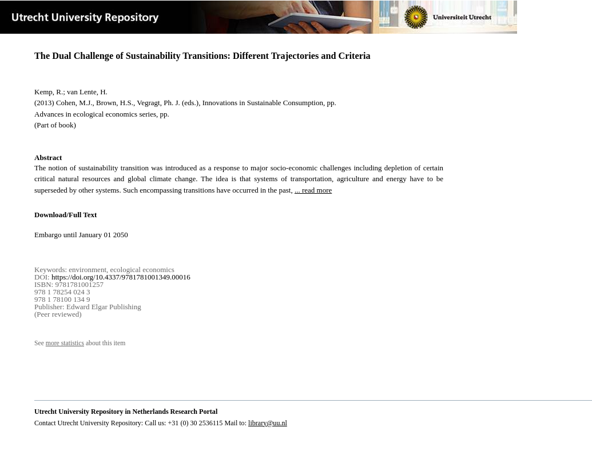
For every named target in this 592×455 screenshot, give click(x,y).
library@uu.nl (267, 423)
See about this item (79, 343)
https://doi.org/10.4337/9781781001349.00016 (120, 277)
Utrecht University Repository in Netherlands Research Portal (125, 412)
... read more (313, 190)
